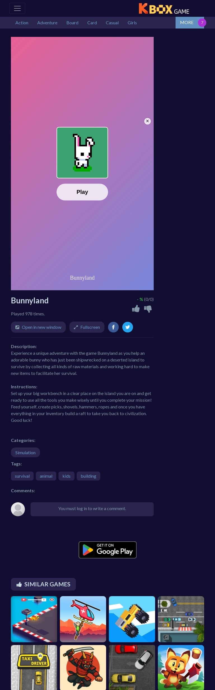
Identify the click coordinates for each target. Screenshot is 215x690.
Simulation (25, 452)
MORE (186, 22)
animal (46, 476)
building (88, 476)
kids (66, 476)
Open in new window (41, 327)
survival (22, 476)
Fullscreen (90, 327)
